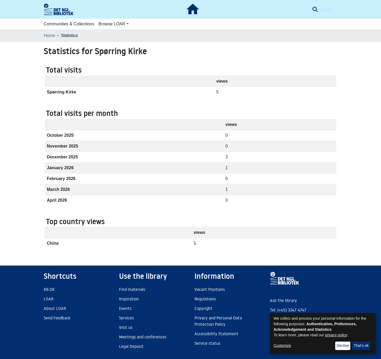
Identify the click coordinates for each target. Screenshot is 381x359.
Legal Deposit (131, 346)
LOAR (48, 298)
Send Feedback (57, 317)
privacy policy (336, 335)
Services (126, 317)
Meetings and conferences (142, 336)
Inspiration (129, 298)
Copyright (203, 308)
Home (49, 35)
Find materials (132, 289)
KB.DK (49, 289)
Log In (325, 9)
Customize (282, 345)
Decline (343, 345)
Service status (207, 343)
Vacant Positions (209, 289)
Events (125, 308)
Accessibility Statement (216, 333)
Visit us (126, 327)
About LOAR (55, 308)
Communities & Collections (69, 24)
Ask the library (283, 300)
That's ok (361, 345)
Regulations (205, 298)
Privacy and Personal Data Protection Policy (218, 321)
